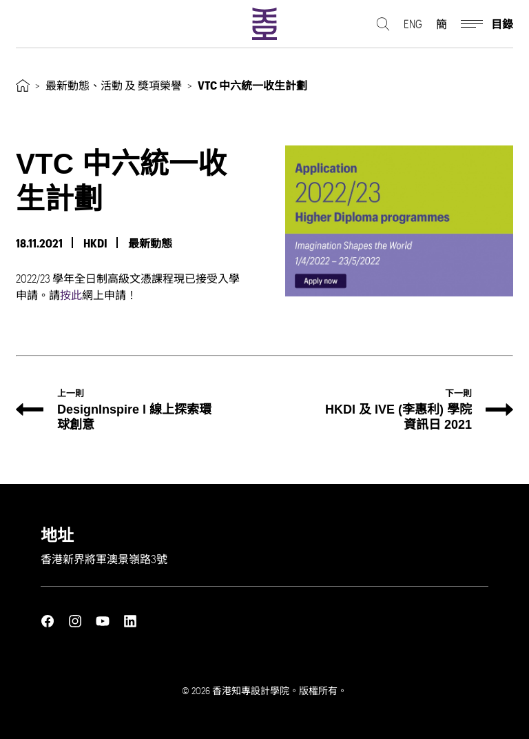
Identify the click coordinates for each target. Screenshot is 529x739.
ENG (413, 24)
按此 (71, 294)
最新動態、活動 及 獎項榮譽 (113, 85)
